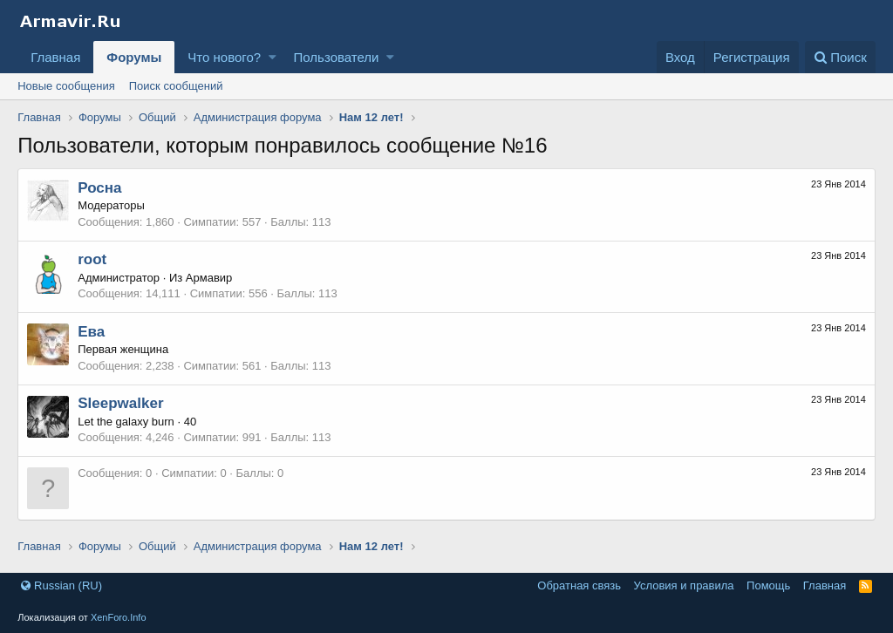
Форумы (133, 57)
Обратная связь (579, 585)
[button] (272, 57)
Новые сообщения (66, 85)
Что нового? (224, 57)
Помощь (768, 585)
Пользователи (336, 57)
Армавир (209, 277)
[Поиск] (840, 57)
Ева (91, 331)
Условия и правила (684, 585)
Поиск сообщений (176, 85)
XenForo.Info (119, 617)
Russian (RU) (61, 585)
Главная (55, 57)
